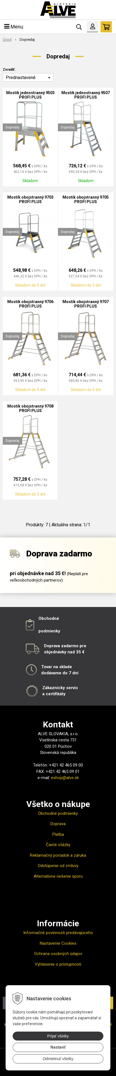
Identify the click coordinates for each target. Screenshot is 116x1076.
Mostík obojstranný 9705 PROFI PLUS (85, 199)
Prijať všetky (58, 1036)
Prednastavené (21, 77)
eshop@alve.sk (65, 777)
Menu (13, 27)
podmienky (49, 631)
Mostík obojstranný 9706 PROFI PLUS (30, 303)
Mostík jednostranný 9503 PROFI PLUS (30, 95)
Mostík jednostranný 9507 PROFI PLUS (85, 95)
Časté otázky (58, 844)
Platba (58, 834)
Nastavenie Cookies (58, 943)
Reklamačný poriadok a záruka (58, 855)
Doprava (58, 823)
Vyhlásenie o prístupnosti (58, 964)
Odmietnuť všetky (58, 1058)
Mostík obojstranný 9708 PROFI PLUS (30, 408)
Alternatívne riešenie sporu (58, 876)
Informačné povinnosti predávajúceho (58, 932)
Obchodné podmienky (58, 813)
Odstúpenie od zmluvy (58, 865)
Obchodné (48, 618)
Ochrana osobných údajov (58, 953)
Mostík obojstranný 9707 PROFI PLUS (85, 303)
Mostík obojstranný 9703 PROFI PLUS (30, 199)
